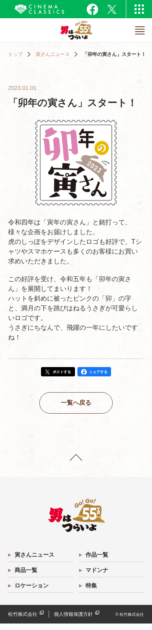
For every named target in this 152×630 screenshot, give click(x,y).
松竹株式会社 (22, 621)
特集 (92, 592)
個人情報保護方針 (73, 621)
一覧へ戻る (76, 406)
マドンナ (97, 576)
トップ (15, 54)
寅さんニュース (53, 54)
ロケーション (32, 592)
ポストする (58, 373)
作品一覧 (97, 561)
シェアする (103, 373)
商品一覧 (26, 576)
